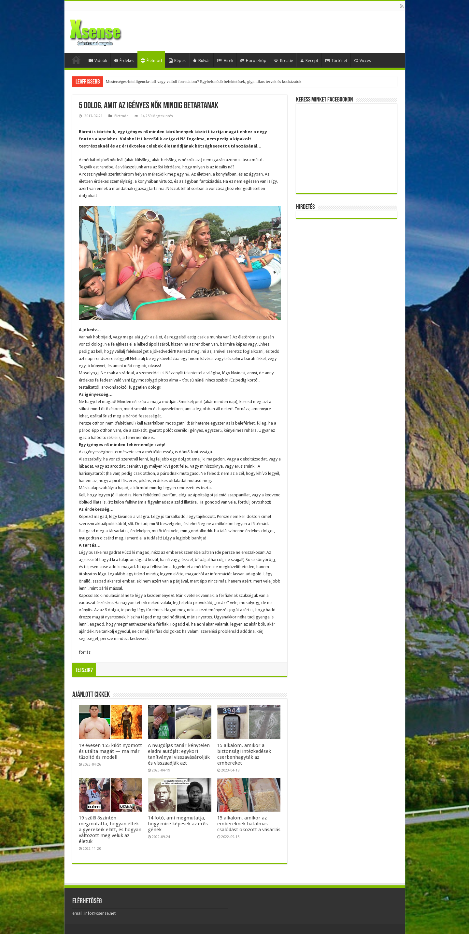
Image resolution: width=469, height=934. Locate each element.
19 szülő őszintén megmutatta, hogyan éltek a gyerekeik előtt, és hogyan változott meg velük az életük (110, 829)
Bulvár (201, 60)
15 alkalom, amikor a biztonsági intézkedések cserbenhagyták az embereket (244, 754)
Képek (177, 60)
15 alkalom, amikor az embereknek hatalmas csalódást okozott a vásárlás (248, 824)
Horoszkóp (253, 60)
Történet (336, 60)
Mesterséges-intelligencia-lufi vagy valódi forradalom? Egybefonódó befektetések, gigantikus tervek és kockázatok (204, 81)
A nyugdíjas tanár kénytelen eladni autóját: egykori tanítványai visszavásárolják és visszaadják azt (179, 754)
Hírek (225, 60)
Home (76, 60)
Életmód (151, 60)
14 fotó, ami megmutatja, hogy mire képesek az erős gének (178, 824)
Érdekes (124, 60)
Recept (309, 60)
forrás (85, 652)
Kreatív (283, 60)
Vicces (362, 60)
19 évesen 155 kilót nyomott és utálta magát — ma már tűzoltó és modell (110, 751)
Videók (98, 60)
